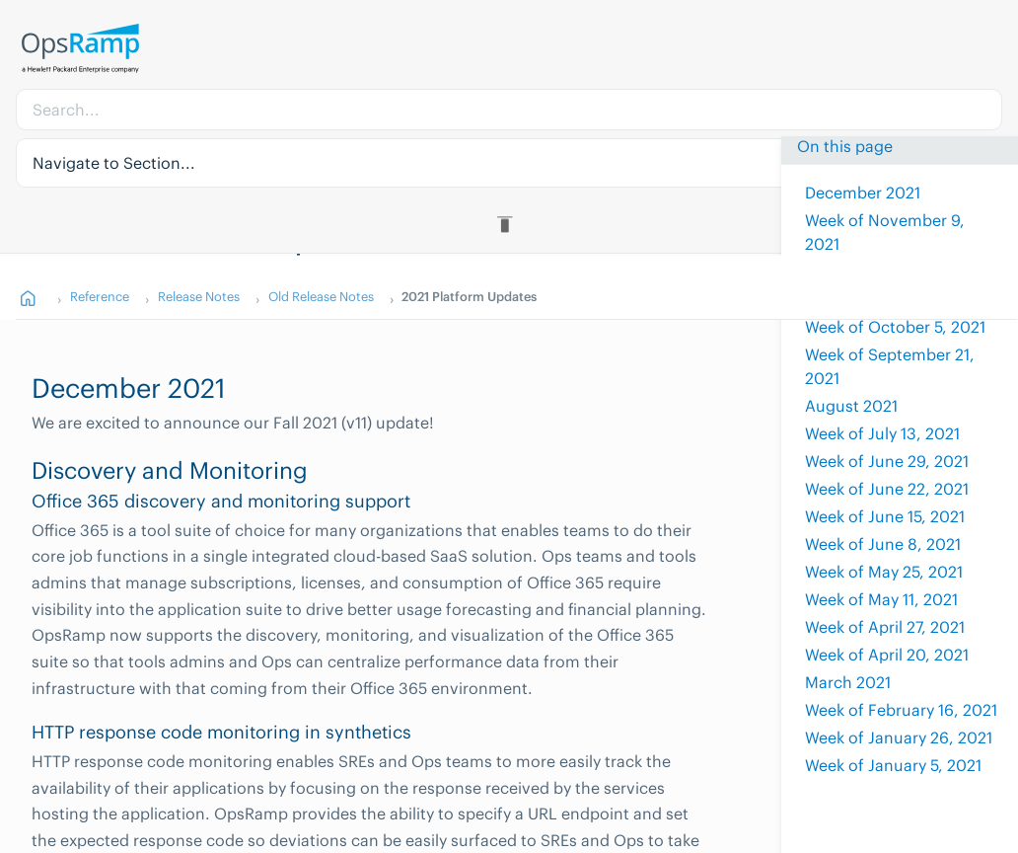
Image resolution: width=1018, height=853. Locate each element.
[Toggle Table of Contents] (508, 224)
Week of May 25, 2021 (884, 572)
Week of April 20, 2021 (887, 654)
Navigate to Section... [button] (114, 163)
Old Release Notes (321, 296)
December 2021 (862, 192)
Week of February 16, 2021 (901, 710)
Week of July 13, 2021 (882, 433)
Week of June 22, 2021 (887, 489)
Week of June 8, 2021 (883, 544)
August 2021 (851, 406)
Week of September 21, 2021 (890, 366)
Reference (99, 296)
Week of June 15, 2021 (885, 516)
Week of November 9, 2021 (885, 232)
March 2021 (848, 682)
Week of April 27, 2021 (885, 627)
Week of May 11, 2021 (881, 599)
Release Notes (199, 296)
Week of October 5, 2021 (895, 327)
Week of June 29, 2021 (887, 461)
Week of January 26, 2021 (898, 737)
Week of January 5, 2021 (893, 765)
